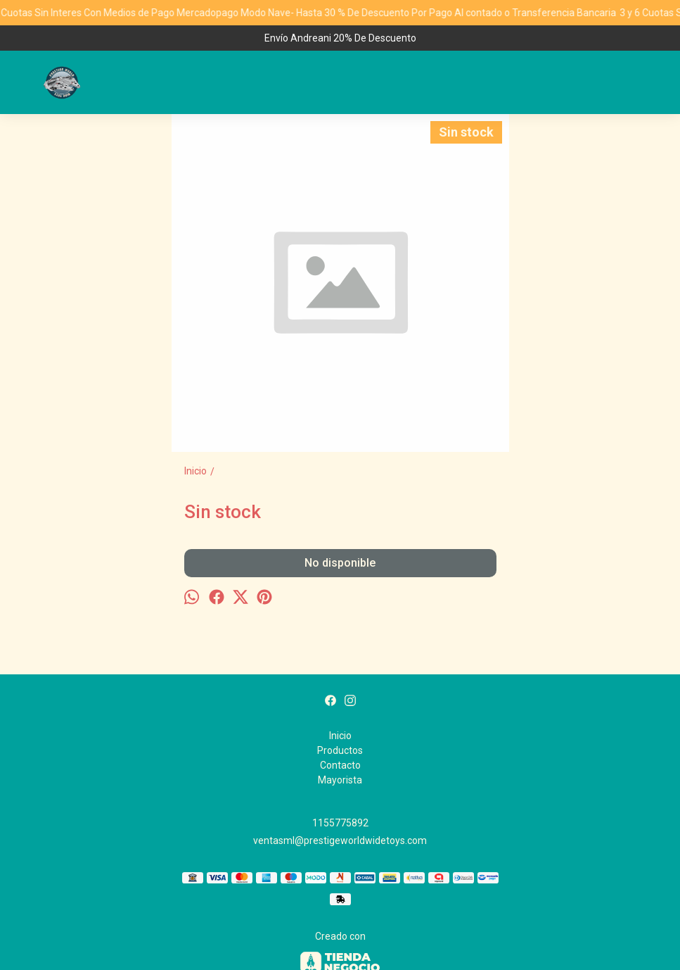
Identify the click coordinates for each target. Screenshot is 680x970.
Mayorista (340, 780)
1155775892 (340, 823)
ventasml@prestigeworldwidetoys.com (340, 840)
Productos (340, 750)
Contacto (340, 765)
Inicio (340, 735)
